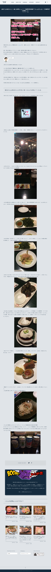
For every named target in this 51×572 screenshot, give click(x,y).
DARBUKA (25, 2)
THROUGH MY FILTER (4, 2)
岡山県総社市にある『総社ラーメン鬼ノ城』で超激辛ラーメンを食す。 (11, 517)
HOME (12, 2)
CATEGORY (31, 2)
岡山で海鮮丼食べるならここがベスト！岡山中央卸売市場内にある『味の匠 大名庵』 (25, 517)
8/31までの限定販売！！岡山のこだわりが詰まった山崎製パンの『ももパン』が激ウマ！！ (39, 537)
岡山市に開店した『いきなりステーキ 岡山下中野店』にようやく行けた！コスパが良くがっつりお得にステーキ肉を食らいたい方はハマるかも (25, 538)
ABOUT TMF (18, 2)
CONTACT (38, 2)
